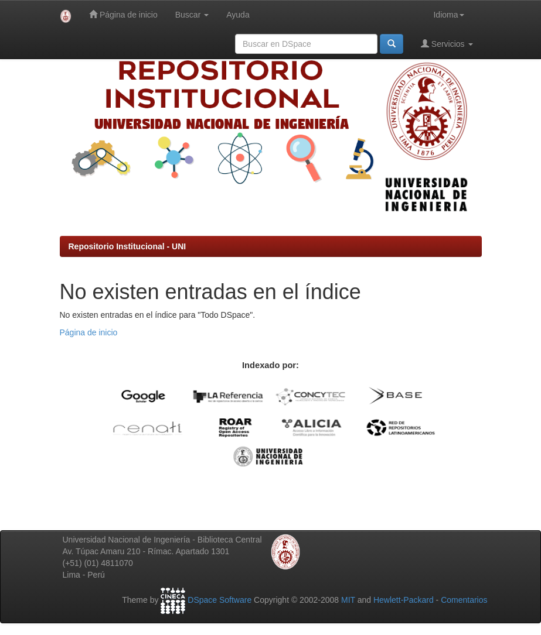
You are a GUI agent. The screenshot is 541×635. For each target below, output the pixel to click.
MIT (348, 600)
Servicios (447, 44)
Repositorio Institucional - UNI (127, 246)
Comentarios (464, 600)
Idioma (448, 14)
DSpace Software (219, 600)
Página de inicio (123, 14)
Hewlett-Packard (403, 600)
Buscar (192, 14)
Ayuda (237, 14)
